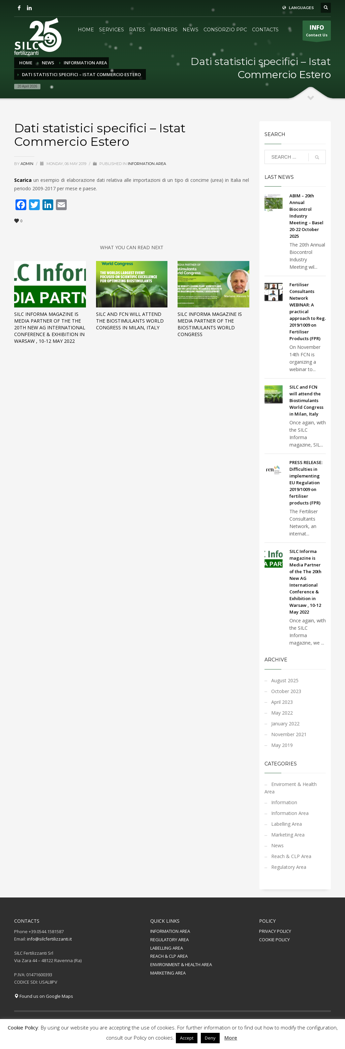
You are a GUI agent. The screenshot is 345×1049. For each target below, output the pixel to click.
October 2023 (286, 691)
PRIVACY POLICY (275, 931)
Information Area (147, 163)
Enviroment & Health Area (290, 788)
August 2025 (285, 680)
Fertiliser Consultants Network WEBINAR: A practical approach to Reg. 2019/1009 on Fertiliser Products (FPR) (307, 311)
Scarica (23, 180)
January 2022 (285, 723)
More (230, 1037)
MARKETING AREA (168, 973)
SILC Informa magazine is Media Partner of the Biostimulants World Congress (210, 324)
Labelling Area (286, 824)
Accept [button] (186, 1038)
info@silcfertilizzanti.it (49, 939)
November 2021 (289, 734)
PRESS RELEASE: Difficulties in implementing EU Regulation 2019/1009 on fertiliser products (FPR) (305, 482)
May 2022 (282, 713)
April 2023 (282, 702)
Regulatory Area (288, 867)
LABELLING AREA (166, 948)
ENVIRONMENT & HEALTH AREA (181, 964)
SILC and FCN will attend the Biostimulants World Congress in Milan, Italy (130, 321)
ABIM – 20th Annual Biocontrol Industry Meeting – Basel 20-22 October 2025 (306, 216)
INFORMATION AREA (170, 931)
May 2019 (282, 745)
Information (284, 802)
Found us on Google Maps (43, 996)
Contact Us (317, 32)
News (277, 845)
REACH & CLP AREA (169, 956)
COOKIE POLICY (274, 940)
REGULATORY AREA (169, 940)
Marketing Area (288, 834)
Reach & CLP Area (291, 856)
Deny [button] (210, 1038)
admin (27, 163)
